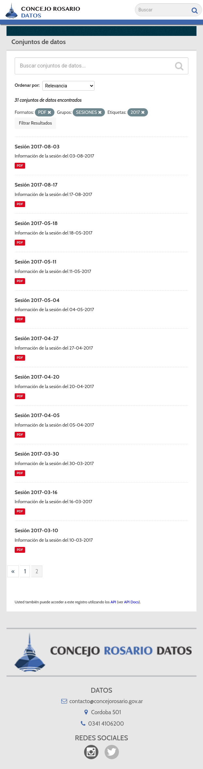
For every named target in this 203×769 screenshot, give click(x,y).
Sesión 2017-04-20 (37, 377)
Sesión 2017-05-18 (36, 223)
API (113, 602)
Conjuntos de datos (38, 42)
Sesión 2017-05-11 (35, 262)
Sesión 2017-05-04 (37, 300)
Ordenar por (26, 85)
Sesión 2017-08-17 (36, 185)
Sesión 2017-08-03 (37, 146)
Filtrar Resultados (35, 123)
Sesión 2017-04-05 (37, 415)
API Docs (131, 602)
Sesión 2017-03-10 (36, 530)
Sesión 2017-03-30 (37, 454)
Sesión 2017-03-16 (36, 492)
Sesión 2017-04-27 (36, 338)
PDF (20, 165)
